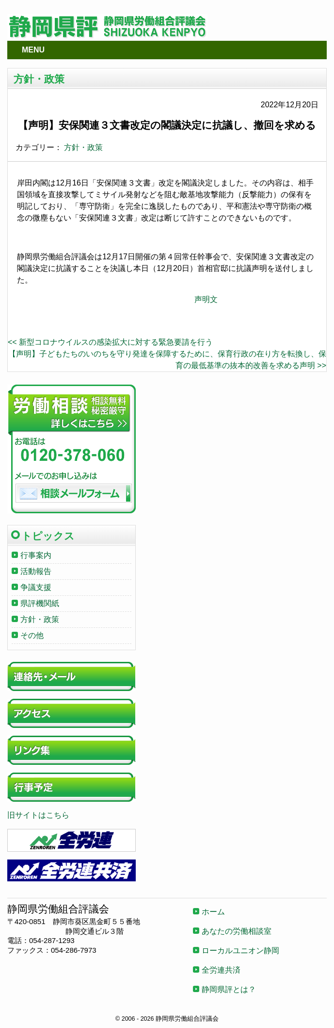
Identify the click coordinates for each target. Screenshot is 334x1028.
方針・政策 (83, 147)
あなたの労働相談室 (236, 931)
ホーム (213, 912)
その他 (32, 635)
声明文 (206, 299)
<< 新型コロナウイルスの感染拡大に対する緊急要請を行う (110, 342)
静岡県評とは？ (229, 989)
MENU (33, 50)
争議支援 (35, 587)
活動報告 (35, 571)
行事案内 (35, 555)
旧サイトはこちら (38, 815)
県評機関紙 (39, 603)
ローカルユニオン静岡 (240, 950)
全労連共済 (221, 970)
